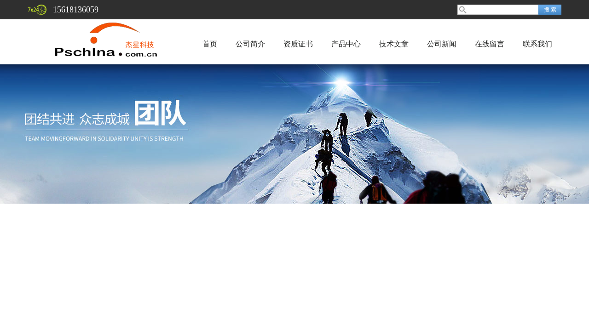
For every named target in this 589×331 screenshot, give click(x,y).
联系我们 (537, 44)
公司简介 (250, 44)
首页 (209, 44)
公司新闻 (441, 44)
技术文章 (394, 44)
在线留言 (489, 44)
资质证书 (298, 44)
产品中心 (346, 44)
